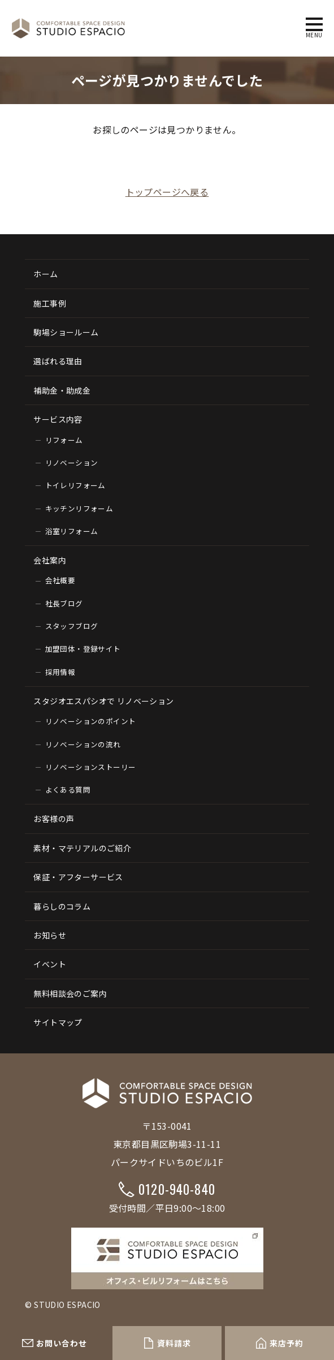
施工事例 (49, 303)
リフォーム (64, 439)
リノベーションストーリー (90, 766)
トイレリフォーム (75, 485)
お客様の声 (53, 818)
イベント (49, 964)
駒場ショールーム (65, 332)
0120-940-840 (176, 1189)
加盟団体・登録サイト (83, 648)
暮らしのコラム (61, 906)
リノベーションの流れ (83, 744)
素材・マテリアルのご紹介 (82, 848)
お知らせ (49, 935)
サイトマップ (57, 1022)
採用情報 (60, 671)
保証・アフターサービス (78, 877)
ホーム (45, 273)
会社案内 (49, 560)
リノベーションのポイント (90, 721)
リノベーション (71, 462)
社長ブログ (64, 603)
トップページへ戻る (167, 192)
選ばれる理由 (57, 361)
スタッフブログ (71, 626)
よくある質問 (67, 789)
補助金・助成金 (61, 390)
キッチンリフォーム (79, 508)
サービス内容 (57, 419)
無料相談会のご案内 (70, 993)
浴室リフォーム (71, 531)
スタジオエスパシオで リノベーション (103, 701)
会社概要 (60, 580)
